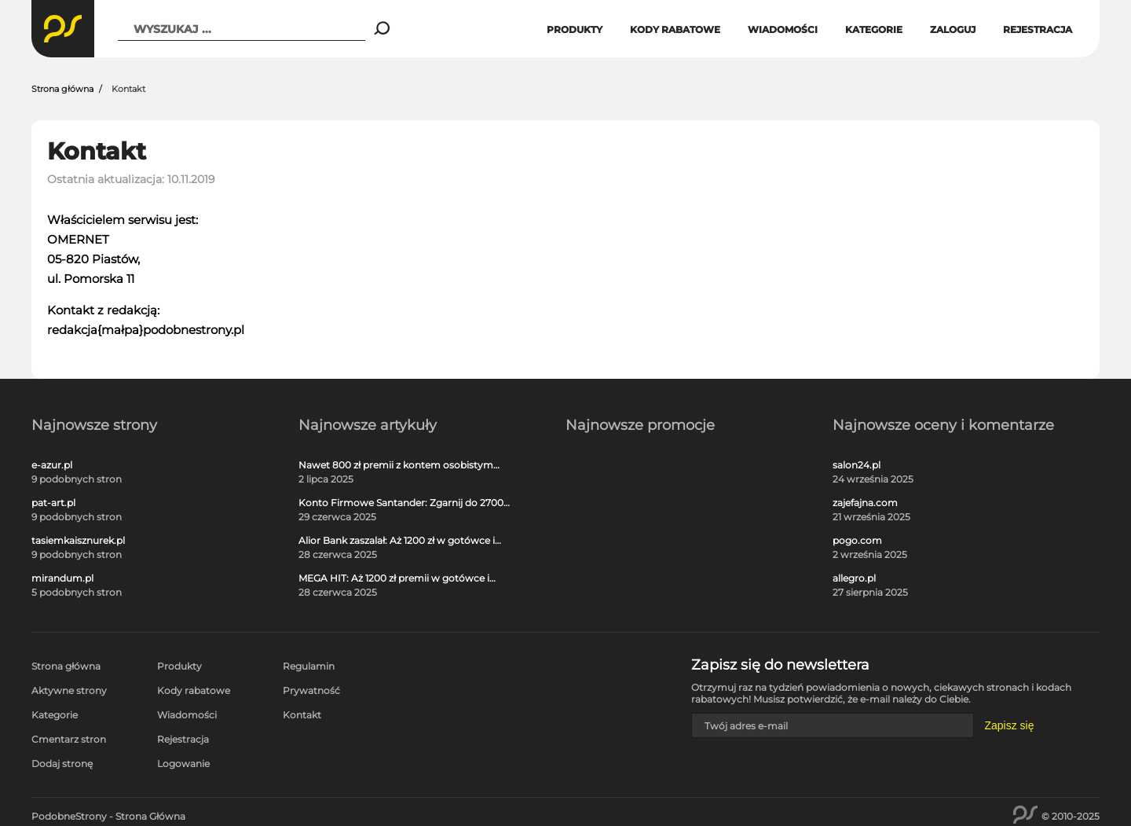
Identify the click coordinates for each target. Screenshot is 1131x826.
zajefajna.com (865, 502)
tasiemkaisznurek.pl (78, 540)
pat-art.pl (53, 502)
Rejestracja (1037, 29)
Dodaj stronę (62, 763)
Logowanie (183, 763)
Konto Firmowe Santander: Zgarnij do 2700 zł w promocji (400, 502)
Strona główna (62, 88)
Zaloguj (952, 29)
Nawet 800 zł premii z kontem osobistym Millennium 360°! (395, 465)
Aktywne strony (69, 690)
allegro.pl (854, 578)
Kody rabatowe (675, 29)
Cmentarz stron (68, 739)
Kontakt (302, 715)
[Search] (382, 29)
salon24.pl (856, 465)
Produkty (574, 29)
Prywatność (311, 690)
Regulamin (309, 666)
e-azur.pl (51, 465)
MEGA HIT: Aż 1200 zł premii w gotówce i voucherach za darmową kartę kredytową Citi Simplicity (397, 578)
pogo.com (857, 540)
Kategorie (873, 29)
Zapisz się (1009, 725)
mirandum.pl (62, 578)
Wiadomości (783, 29)
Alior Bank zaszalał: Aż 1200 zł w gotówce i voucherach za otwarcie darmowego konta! (401, 540)
